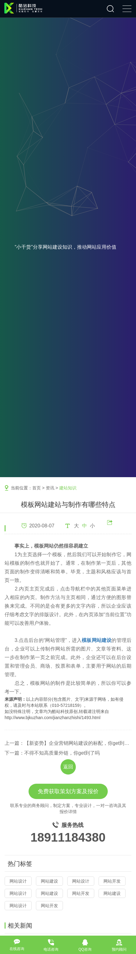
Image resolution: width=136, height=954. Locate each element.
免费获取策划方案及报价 (68, 791)
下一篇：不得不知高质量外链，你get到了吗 (52, 753)
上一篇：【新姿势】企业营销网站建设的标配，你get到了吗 (68, 743)
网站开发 (112, 881)
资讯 (50, 487)
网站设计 (18, 881)
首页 (36, 487)
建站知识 (67, 487)
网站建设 (49, 881)
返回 (68, 766)
